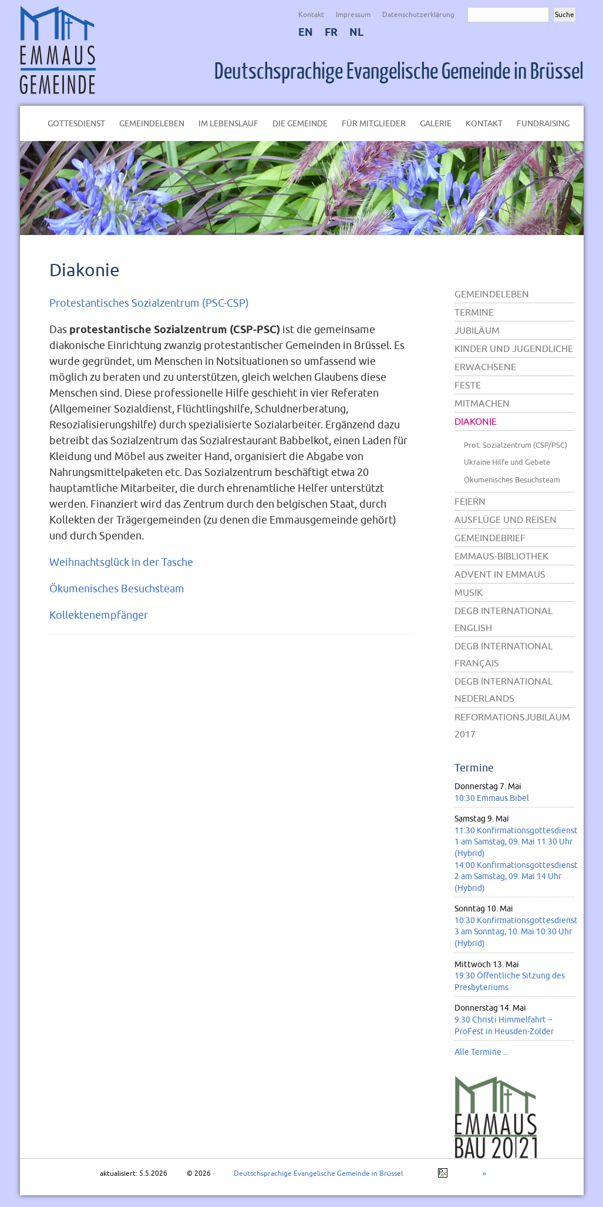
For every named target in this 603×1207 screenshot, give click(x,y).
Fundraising (543, 123)
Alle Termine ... (481, 1052)
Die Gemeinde (300, 123)
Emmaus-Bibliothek (501, 556)
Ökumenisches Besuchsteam (116, 588)
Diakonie (84, 269)
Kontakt (311, 14)
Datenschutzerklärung (418, 14)
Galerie (436, 123)
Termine (474, 312)
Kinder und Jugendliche (513, 348)
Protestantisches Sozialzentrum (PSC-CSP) (149, 303)
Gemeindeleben (151, 123)
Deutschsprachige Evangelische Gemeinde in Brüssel (399, 71)
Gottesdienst (76, 123)
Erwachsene (485, 366)
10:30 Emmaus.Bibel (491, 798)
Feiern (470, 501)
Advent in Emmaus (499, 574)
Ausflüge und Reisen (505, 519)
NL (356, 32)
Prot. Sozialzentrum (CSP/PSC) (515, 445)
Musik (468, 592)
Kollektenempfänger (98, 615)
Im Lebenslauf (228, 123)
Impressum (353, 14)
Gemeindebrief (489, 537)
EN (305, 32)
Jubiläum (477, 330)
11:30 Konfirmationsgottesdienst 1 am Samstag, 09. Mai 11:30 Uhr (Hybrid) (516, 842)
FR (331, 32)
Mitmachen (482, 403)
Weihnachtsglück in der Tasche (121, 562)
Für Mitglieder (374, 123)
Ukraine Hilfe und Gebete (507, 462)
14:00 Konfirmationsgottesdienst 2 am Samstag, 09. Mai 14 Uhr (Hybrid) (516, 876)
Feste (467, 385)
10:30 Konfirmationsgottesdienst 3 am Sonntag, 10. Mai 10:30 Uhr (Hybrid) (516, 932)
